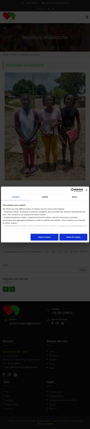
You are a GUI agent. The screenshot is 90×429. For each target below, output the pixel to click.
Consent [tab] (15, 197)
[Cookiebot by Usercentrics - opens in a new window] (72, 190)
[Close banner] (86, 190)
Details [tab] (45, 197)
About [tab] (74, 197)
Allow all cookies (73, 237)
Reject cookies (44, 237)
